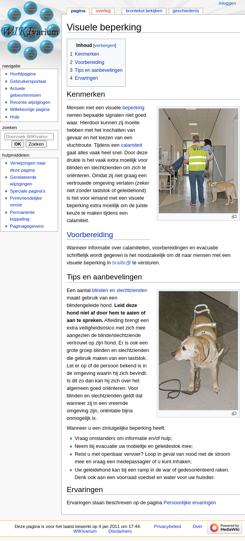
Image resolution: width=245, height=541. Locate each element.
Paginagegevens (26, 226)
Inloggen (227, 3)
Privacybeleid (167, 526)
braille (119, 263)
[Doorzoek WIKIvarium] (29, 136)
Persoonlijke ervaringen (190, 502)
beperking (133, 107)
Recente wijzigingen (30, 102)
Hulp (14, 116)
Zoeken (9, 127)
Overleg (103, 10)
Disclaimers (120, 531)
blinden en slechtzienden (119, 290)
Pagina (78, 10)
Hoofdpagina (23, 73)
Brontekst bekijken (144, 10)
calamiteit (131, 145)
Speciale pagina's (27, 191)
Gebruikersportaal (28, 81)
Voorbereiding (90, 234)
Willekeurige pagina (29, 109)
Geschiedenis (186, 10)
